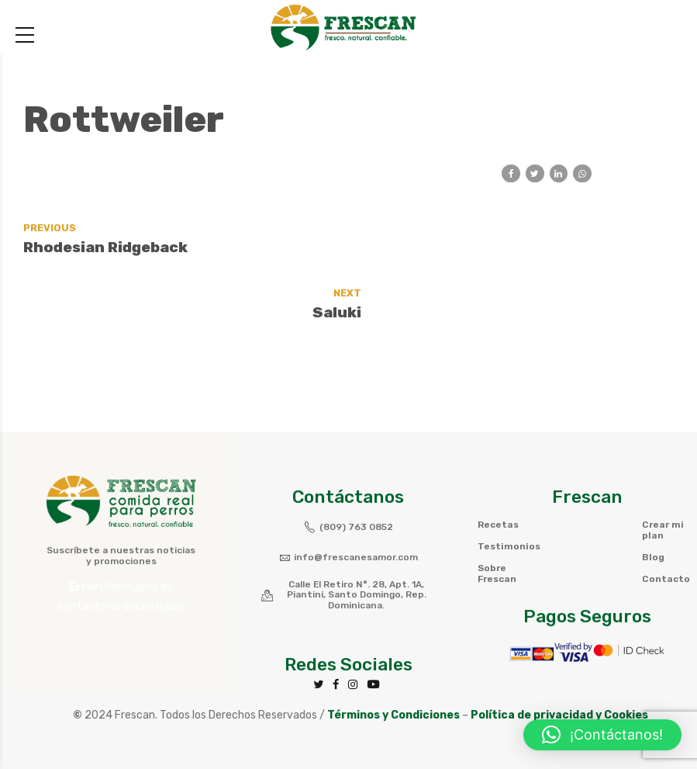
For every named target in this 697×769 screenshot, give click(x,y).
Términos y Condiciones (393, 650)
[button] (602, 734)
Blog (653, 492)
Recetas (498, 460)
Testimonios (509, 481)
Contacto (666, 514)
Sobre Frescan (497, 509)
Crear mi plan (663, 465)
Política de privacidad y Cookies (559, 650)
